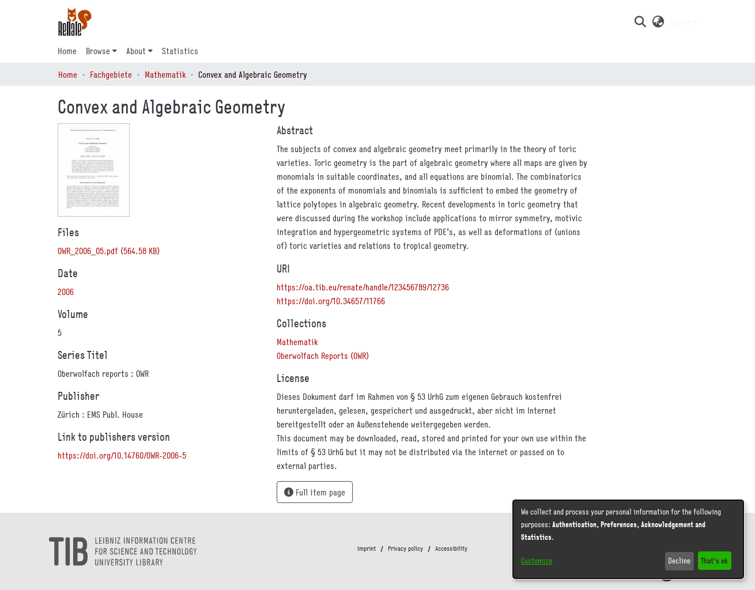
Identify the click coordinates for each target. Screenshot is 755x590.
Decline (679, 560)
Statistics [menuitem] (180, 51)
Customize (536, 560)
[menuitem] (101, 51)
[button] (640, 22)
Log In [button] (681, 22)
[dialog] (628, 539)
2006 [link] (66, 291)
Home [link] (67, 74)
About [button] (136, 51)
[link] (109, 250)
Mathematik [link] (165, 74)
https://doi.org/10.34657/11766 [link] (331, 301)
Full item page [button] (314, 492)
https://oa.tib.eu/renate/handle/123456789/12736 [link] (363, 287)
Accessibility (451, 548)
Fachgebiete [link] (111, 74)
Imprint (366, 548)
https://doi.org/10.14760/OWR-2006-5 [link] (122, 455)
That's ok (714, 560)
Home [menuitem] (67, 51)
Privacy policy (405, 548)
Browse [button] (98, 51)
